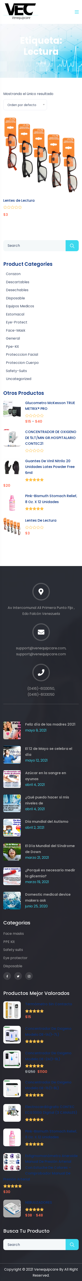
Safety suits (13, 949)
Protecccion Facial (22, 354)
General (13, 338)
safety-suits (16, 370)
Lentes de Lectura (19, 200)
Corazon (13, 273)
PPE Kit (9, 941)
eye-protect (16, 322)
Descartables (17, 282)
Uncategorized (18, 378)
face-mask (15, 330)
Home (41, 63)
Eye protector (15, 957)
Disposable (12, 966)
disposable (15, 298)
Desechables (17, 290)
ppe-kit (12, 346)
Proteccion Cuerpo (22, 362)
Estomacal (15, 314)
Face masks (13, 933)
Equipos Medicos (20, 306)
